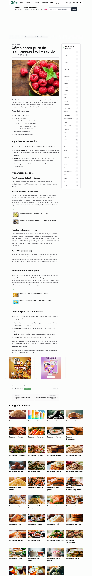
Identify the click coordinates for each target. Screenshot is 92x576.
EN (67, 2)
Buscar (74, 9)
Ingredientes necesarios (21, 115)
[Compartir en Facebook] (18, 55)
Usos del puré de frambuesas (23, 134)
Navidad (37, 2)
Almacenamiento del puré (22, 131)
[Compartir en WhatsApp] (23, 55)
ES (70, 2)
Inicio (21, 2)
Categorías (29, 2)
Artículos (52, 2)
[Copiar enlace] (26, 55)
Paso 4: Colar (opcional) (25, 129)
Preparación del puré (20, 118)
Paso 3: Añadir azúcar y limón (27, 126)
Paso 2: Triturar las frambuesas (27, 123)
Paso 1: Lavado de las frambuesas (28, 121)
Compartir (27, 388)
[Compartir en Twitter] (21, 55)
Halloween (45, 2)
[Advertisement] (46, 23)
